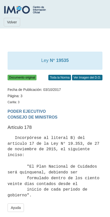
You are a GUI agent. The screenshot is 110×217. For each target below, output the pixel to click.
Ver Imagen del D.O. (87, 77)
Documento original (22, 77)
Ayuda (16, 208)
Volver (12, 22)
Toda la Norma (59, 77)
